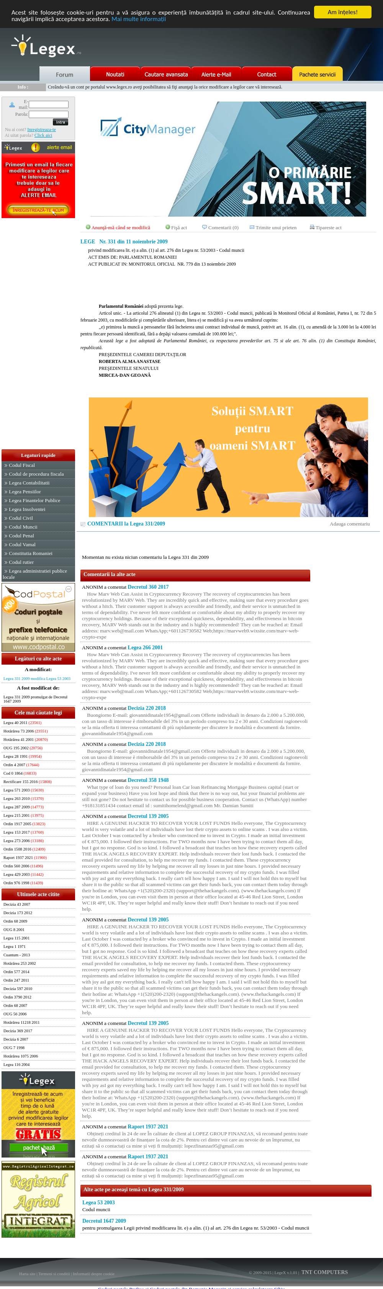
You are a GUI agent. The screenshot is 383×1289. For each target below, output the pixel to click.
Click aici (43, 135)
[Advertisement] (38, 334)
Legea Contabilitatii (29, 483)
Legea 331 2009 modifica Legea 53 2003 (36, 679)
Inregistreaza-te (41, 129)
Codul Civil (21, 518)
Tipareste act (329, 227)
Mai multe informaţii (138, 19)
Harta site (27, 1273)
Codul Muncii (23, 527)
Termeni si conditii (54, 1273)
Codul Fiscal (22, 465)
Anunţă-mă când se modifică (121, 227)
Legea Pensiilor (25, 491)
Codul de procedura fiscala (36, 474)
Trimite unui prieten (276, 227)
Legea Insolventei (27, 509)
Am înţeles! (343, 12)
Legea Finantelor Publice (34, 500)
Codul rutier (21, 562)
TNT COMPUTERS (324, 1272)
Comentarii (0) (223, 227)
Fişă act (179, 227)
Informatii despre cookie (94, 1273)
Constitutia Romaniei (30, 553)
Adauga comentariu (350, 524)
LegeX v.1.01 (285, 1272)
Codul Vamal (22, 544)
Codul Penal (21, 536)
